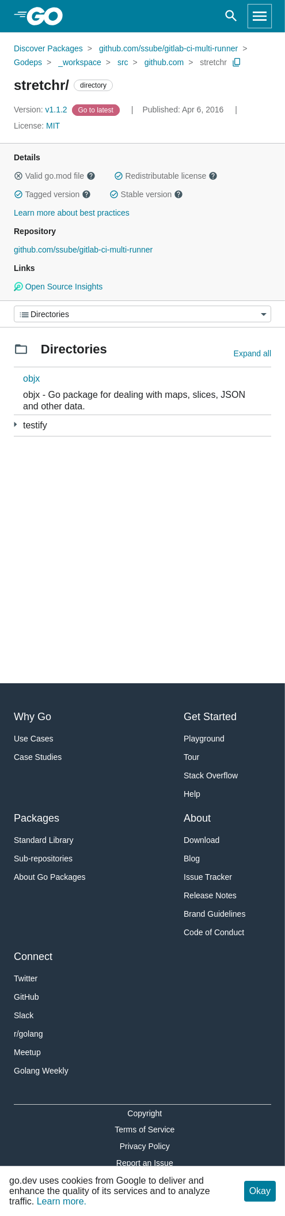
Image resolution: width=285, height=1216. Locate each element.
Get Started (210, 716)
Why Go (32, 716)
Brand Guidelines (214, 913)
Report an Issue (144, 1163)
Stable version (146, 194)
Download (201, 840)
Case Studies (38, 757)
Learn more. (61, 1201)
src (122, 62)
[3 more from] (15, 424)
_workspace (79, 62)
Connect (33, 956)
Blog (192, 858)
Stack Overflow (211, 775)
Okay (260, 1191)
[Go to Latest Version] (97, 109)
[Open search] (231, 16)
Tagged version (52, 194)
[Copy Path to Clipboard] (236, 62)
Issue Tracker (208, 877)
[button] (18, 175)
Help (192, 794)
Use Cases (33, 738)
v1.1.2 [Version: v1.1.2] (42, 109)
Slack (23, 1015)
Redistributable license (166, 175)
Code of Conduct (214, 932)
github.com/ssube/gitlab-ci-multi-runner (168, 48)
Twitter (25, 978)
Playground (204, 738)
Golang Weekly (41, 1070)
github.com (164, 62)
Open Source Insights (58, 286)
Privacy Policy (145, 1146)
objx (31, 378)
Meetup (27, 1052)
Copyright (144, 1113)
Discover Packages (48, 48)
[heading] (48, 16)
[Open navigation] (259, 16)
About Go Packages (50, 877)
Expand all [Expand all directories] (252, 353)
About (197, 818)
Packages (36, 818)
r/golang (28, 1033)
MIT (53, 125)
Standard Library (44, 840)
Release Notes (210, 895)
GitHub (26, 997)
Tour (191, 757)
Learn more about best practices (72, 212)
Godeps (28, 62)
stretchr (213, 62)
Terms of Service (144, 1129)
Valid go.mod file (55, 175)
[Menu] (142, 314)
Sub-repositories (43, 858)
